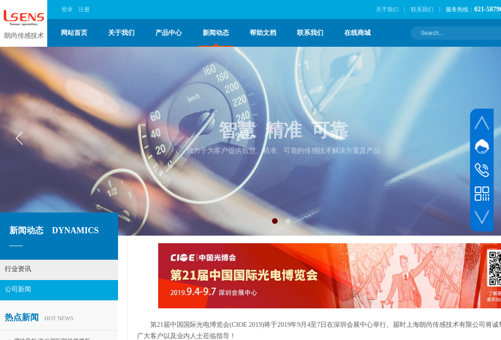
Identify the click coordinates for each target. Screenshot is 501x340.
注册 (84, 9)
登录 (67, 9)
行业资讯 (18, 268)
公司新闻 (18, 289)
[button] (275, 221)
